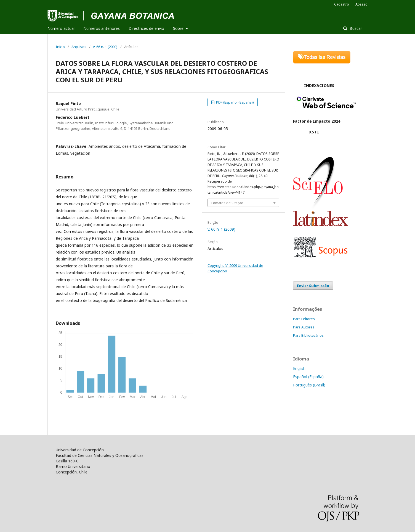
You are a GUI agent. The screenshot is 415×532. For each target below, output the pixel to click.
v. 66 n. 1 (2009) (105, 46)
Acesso (361, 4)
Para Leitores (304, 318)
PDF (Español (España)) (234, 102)
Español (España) (308, 376)
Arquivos (78, 46)
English (299, 368)
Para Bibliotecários (308, 335)
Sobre (179, 28)
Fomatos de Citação (227, 202)
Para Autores (304, 327)
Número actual (61, 28)
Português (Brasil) (309, 385)
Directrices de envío (146, 28)
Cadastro (341, 4)
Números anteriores (101, 28)
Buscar (355, 28)
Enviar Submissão (313, 285)
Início (60, 46)
